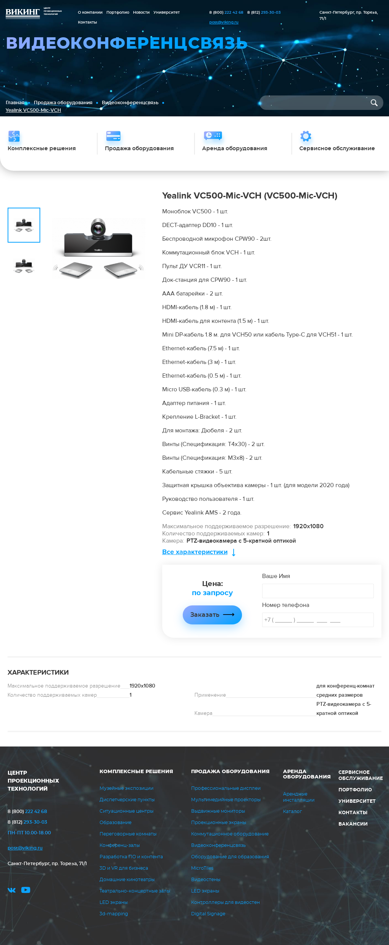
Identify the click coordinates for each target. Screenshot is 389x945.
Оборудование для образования (230, 856)
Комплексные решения (136, 771)
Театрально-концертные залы (135, 891)
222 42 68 (226, 12)
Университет (166, 12)
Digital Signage (208, 914)
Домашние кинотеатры (127, 879)
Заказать (204, 615)
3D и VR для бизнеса (124, 868)
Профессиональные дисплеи (226, 788)
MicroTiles (202, 868)
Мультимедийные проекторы (226, 799)
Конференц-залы (120, 845)
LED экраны (114, 902)
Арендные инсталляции (299, 797)
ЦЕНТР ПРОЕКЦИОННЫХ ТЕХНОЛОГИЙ (33, 781)
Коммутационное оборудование (230, 834)
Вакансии (353, 824)
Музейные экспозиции (126, 788)
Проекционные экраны (218, 822)
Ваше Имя (276, 576)
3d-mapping (114, 914)
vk (12, 891)
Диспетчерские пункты (127, 799)
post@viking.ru (224, 22)
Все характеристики (195, 552)
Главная (15, 102)
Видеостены (205, 879)
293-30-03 (264, 12)
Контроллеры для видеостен (225, 902)
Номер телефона (285, 605)
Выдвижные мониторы (218, 811)
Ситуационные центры (126, 811)
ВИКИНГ (23, 14)
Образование (115, 822)
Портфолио (117, 12)
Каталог (292, 811)
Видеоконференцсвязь (130, 102)
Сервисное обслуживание (360, 775)
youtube (25, 891)
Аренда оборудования (307, 774)
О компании (90, 12)
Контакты (87, 22)
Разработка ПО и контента (131, 856)
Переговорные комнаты (128, 834)
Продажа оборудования (63, 102)
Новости (141, 12)
